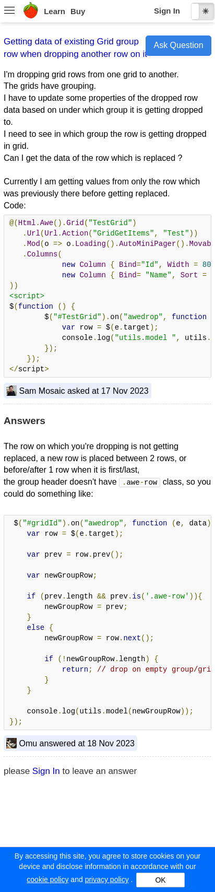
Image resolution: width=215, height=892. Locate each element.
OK (160, 880)
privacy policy (107, 879)
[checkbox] (202, 11)
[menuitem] (9, 11)
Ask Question (178, 45)
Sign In (167, 10)
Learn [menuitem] (54, 11)
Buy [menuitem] (77, 11)
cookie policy (47, 879)
